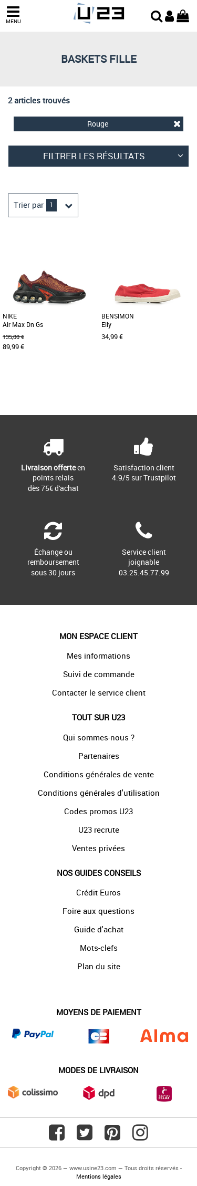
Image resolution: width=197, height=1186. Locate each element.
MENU (13, 15)
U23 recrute (98, 829)
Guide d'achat (98, 929)
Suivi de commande (98, 674)
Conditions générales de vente (99, 774)
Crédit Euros (98, 892)
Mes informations (98, 655)
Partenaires (98, 755)
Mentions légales (98, 1176)
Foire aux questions (98, 910)
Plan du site (98, 966)
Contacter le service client (99, 692)
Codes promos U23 (98, 811)
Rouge (134, 124)
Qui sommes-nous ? (98, 737)
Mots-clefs (99, 947)
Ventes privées (98, 848)
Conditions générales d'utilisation (99, 792)
